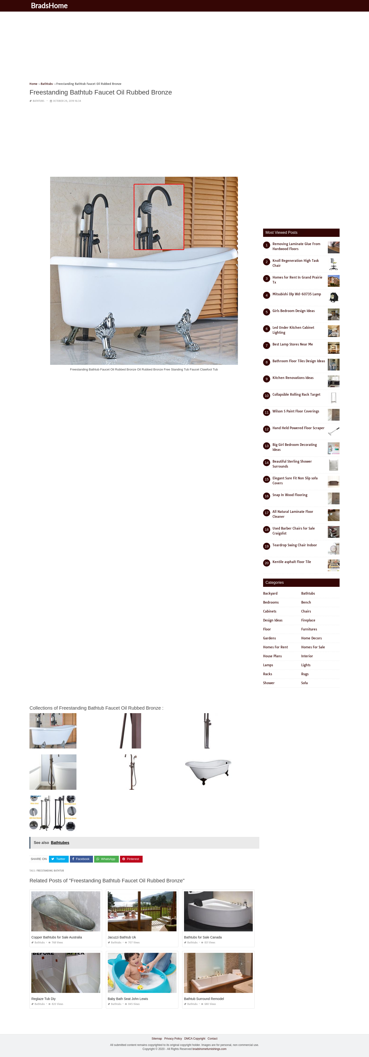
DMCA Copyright (194, 1038)
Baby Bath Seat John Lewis (128, 999)
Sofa (304, 683)
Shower (269, 683)
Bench (306, 602)
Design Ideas (272, 620)
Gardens (269, 638)
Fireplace (308, 620)
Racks (267, 674)
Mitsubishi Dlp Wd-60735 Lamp (297, 294)
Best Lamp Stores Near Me (293, 344)
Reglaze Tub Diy (43, 999)
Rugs (305, 674)
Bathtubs (38, 101)
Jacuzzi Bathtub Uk (122, 937)
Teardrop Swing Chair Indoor (295, 545)
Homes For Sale (313, 647)
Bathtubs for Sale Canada (203, 937)
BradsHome (50, 5)
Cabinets (269, 611)
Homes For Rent (275, 647)
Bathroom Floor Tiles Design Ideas (299, 361)
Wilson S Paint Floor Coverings (296, 411)
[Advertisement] (170, 48)
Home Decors (311, 638)
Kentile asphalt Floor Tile (292, 562)
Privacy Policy (173, 1038)
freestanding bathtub (50, 870)
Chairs (306, 611)
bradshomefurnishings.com (209, 1049)
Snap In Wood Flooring (290, 495)
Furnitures (309, 629)
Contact (212, 1038)
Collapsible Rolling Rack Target (296, 394)
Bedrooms (271, 602)
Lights (305, 665)
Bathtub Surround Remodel (204, 999)
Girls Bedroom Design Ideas (294, 311)
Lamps (268, 665)
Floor (267, 629)
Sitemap (157, 1038)
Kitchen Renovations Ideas (293, 378)
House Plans (272, 656)
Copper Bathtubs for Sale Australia (56, 937)
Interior (307, 656)
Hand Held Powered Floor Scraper (299, 428)
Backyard (270, 593)
